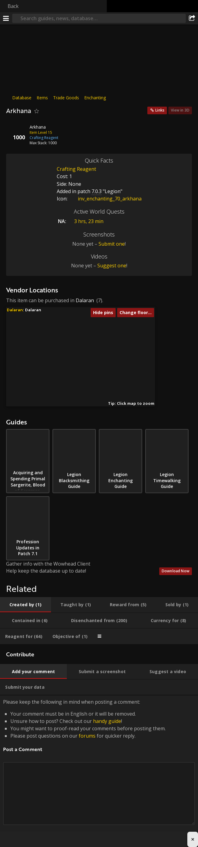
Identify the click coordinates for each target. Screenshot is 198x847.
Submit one (112, 243)
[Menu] (6, 18)
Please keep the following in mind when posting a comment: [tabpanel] (99, 768)
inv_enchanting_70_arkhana (105, 198)
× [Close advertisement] (192, 839)
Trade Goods (66, 98)
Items (42, 98)
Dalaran (85, 300)
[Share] (192, 18)
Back (13, 6)
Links (159, 110)
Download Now (175, 571)
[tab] (25, 604)
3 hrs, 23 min (88, 221)
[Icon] (16, 131)
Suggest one (111, 265)
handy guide (107, 721)
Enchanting (95, 98)
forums (87, 735)
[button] (74, 339)
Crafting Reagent (76, 169)
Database (21, 98)
